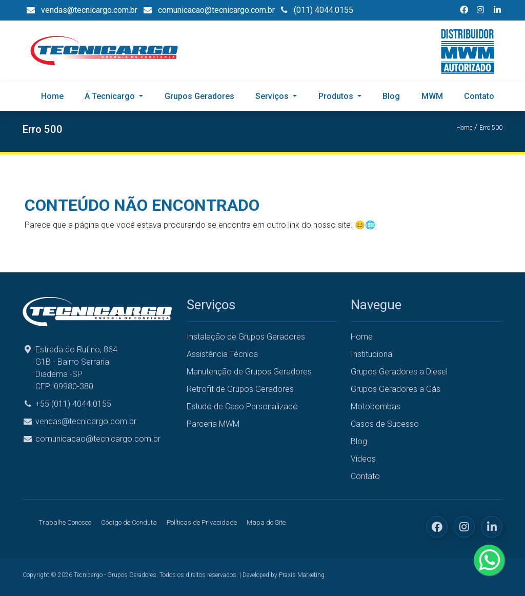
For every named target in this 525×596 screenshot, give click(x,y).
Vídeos (363, 459)
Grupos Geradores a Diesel (399, 371)
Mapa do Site (266, 522)
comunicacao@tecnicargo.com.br (97, 439)
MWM (432, 96)
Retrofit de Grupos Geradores (240, 389)
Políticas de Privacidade (202, 522)
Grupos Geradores (199, 96)
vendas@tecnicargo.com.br (85, 421)
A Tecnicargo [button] (111, 96)
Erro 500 (490, 127)
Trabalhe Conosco (65, 522)
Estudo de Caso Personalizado (242, 406)
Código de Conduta (129, 522)
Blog (391, 96)
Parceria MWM (213, 424)
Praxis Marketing (302, 575)
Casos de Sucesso (385, 424)
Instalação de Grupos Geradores (246, 337)
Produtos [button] (336, 96)
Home (52, 96)
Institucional (372, 354)
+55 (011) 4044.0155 (73, 404)
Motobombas (375, 406)
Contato (479, 96)
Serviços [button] (273, 96)
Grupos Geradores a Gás (395, 389)
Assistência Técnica (222, 354)
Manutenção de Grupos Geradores (249, 371)
